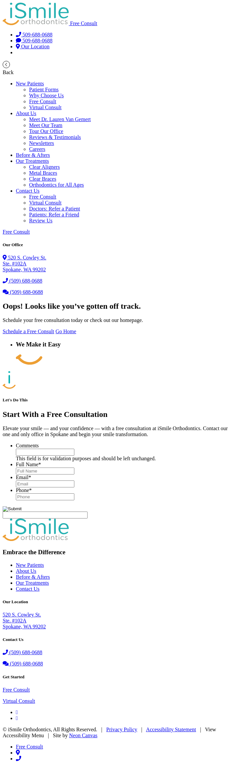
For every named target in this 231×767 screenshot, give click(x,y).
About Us (26, 113)
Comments (27, 445)
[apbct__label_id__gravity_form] (45, 515)
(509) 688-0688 (22, 281)
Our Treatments (32, 161)
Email (23, 477)
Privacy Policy (121, 729)
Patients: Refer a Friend (54, 214)
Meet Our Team (45, 125)
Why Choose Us (46, 95)
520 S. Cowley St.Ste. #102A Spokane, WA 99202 (24, 263)
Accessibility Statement (171, 729)
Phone (24, 490)
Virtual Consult (45, 107)
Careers (37, 149)
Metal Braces (43, 173)
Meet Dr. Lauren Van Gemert (60, 119)
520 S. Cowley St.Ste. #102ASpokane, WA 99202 (24, 620)
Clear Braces (42, 179)
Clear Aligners (44, 167)
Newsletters (41, 143)
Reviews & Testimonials (55, 137)
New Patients (30, 83)
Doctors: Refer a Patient (54, 208)
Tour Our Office (46, 131)
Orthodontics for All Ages (56, 185)
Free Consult (83, 23)
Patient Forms (43, 89)
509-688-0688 (34, 34)
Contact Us (28, 191)
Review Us (41, 220)
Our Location (33, 46)
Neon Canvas (83, 735)
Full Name (28, 464)
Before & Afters (33, 155)
